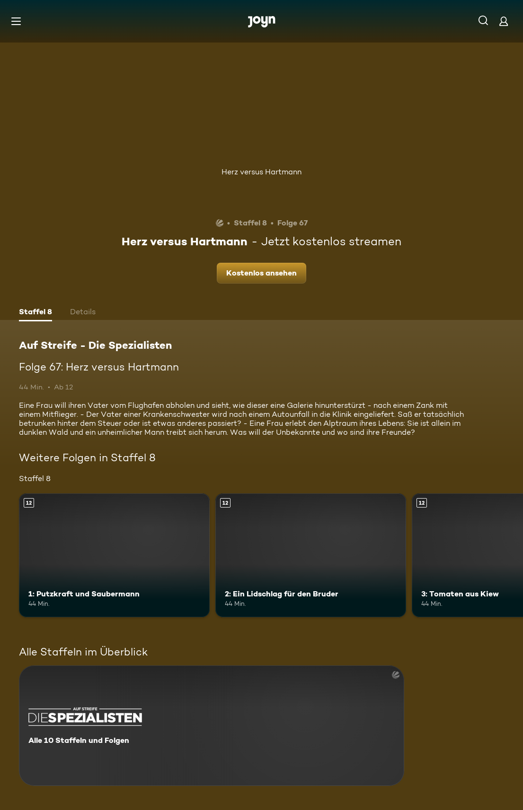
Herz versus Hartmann (261, 171)
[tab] (35, 312)
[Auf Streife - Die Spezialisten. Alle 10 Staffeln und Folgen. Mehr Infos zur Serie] (211, 725)
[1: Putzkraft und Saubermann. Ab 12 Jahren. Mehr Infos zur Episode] (114, 555)
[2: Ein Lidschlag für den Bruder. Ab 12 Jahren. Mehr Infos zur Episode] (310, 555)
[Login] (503, 21)
